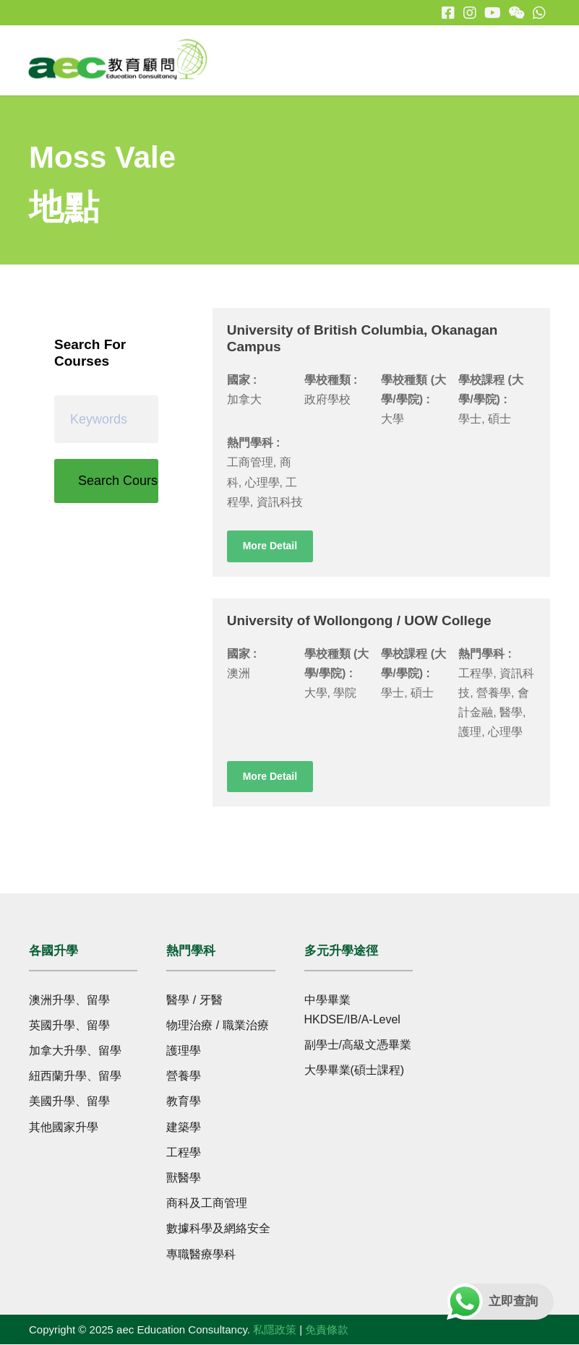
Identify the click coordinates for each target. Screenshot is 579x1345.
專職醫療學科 (201, 1254)
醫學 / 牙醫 (194, 1000)
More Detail (270, 546)
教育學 (183, 1102)
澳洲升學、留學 (69, 1000)
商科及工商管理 (206, 1204)
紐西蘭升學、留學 (75, 1076)
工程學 (183, 1153)
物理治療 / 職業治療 (217, 1026)
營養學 (183, 1076)
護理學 (183, 1051)
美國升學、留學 (69, 1102)
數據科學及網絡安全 (218, 1229)
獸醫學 (183, 1178)
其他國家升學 (63, 1128)
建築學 (183, 1128)
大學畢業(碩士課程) (354, 1071)
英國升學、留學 (69, 1026)
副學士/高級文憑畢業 (357, 1045)
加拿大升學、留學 (75, 1051)
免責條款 (326, 1330)
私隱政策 (274, 1330)
